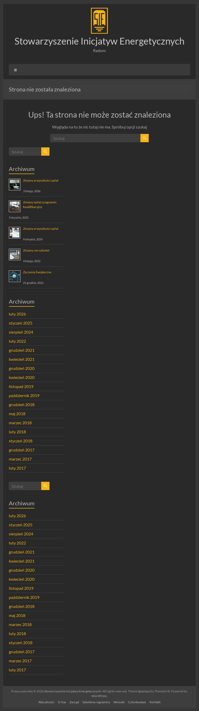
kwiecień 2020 (21, 377)
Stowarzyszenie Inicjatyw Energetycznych (99, 41)
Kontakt (155, 702)
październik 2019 (24, 395)
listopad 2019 (21, 386)
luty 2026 (17, 313)
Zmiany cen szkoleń (36, 250)
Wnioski (119, 702)
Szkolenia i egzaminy (96, 702)
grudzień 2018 (21, 404)
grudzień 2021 (21, 350)
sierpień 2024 (21, 331)
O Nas (62, 702)
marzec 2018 (20, 422)
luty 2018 (17, 431)
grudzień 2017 (21, 449)
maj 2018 (17, 413)
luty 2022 (17, 341)
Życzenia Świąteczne (37, 272)
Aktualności (46, 702)
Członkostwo (137, 702)
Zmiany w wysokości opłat (40, 180)
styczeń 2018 (20, 440)
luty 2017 (17, 467)
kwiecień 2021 (21, 359)
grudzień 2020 (21, 368)
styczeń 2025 (20, 322)
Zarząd (74, 702)
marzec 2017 (20, 458)
